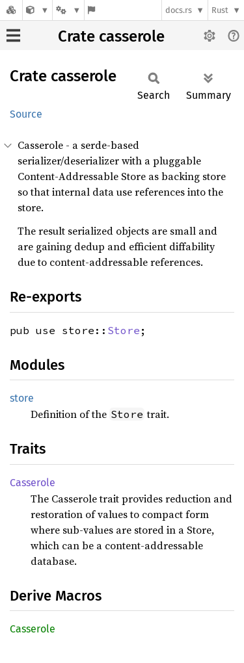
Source (26, 114)
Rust (219, 10)
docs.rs (178, 10)
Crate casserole (111, 36)
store (22, 398)
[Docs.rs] (11, 10)
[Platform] (68, 10)
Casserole (32, 482)
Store (123, 330)
